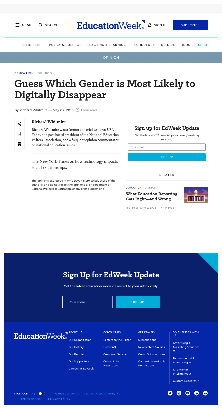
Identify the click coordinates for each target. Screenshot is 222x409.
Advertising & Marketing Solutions (186, 346)
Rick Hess (132, 207)
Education (24, 73)
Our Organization (80, 339)
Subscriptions (147, 339)
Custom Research (186, 380)
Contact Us (112, 332)
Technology (131, 44)
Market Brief (198, 44)
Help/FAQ (109, 347)
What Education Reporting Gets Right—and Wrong (151, 196)
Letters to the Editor (117, 339)
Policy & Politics (53, 44)
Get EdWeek (147, 332)
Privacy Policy (59, 399)
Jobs (173, 44)
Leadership (19, 44)
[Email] (87, 302)
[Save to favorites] (19, 134)
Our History (76, 347)
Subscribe (190, 25)
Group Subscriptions (151, 354)
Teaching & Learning (94, 44)
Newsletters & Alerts (151, 347)
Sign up (137, 302)
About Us (75, 332)
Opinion (156, 44)
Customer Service (115, 354)
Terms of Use (31, 399)
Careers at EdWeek (81, 368)
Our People (76, 354)
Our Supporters (79, 361)
